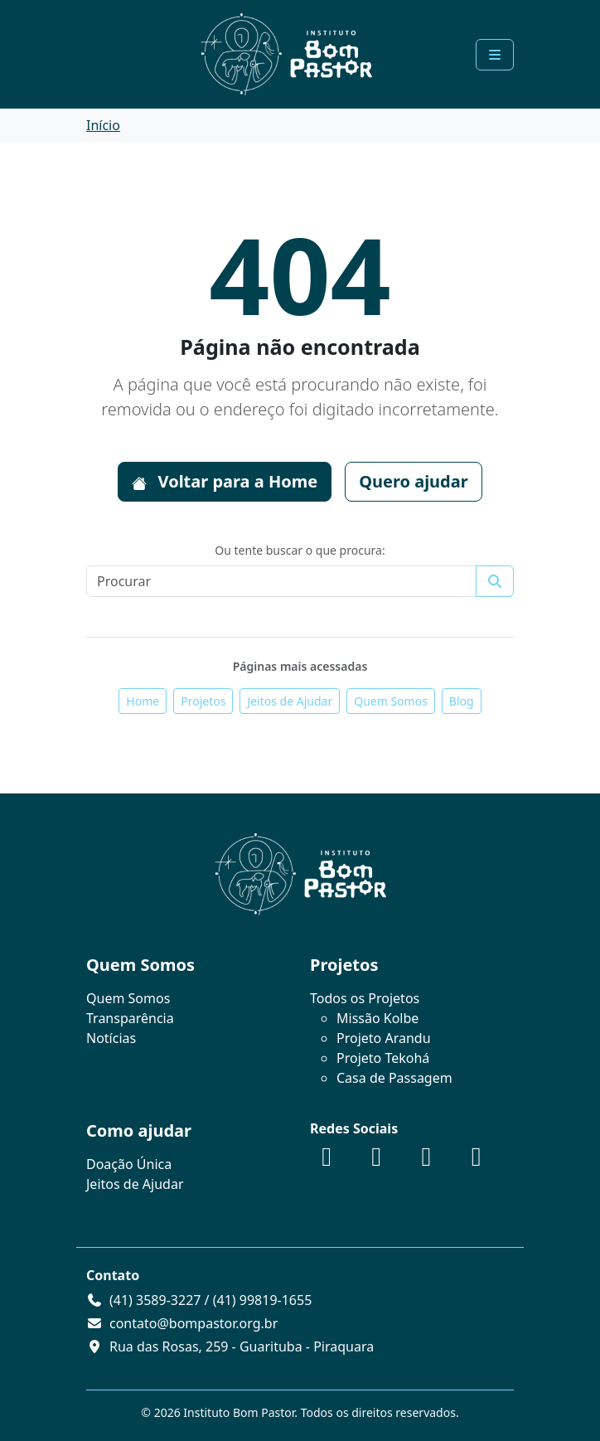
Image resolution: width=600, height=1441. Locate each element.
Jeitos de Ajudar (289, 701)
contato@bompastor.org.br (193, 1323)
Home (142, 701)
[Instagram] (376, 1161)
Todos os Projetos (364, 998)
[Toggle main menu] (495, 54)
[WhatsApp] (476, 1161)
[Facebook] (326, 1161)
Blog (461, 701)
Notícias (111, 1038)
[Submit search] (495, 581)
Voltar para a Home (224, 481)
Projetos (203, 701)
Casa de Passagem (394, 1078)
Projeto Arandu (383, 1038)
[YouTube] (426, 1161)
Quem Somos (391, 701)
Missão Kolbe (377, 1018)
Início (103, 125)
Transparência (130, 1018)
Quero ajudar (413, 481)
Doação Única (129, 1164)
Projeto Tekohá (382, 1058)
